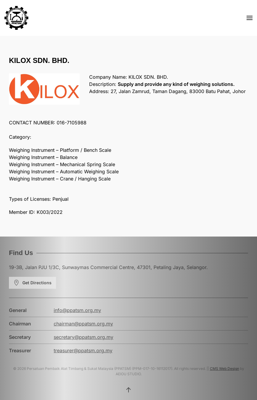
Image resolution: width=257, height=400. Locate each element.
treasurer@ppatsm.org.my (83, 350)
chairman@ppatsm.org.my (83, 324)
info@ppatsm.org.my (77, 310)
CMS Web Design (224, 368)
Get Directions (32, 283)
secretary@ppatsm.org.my (83, 337)
